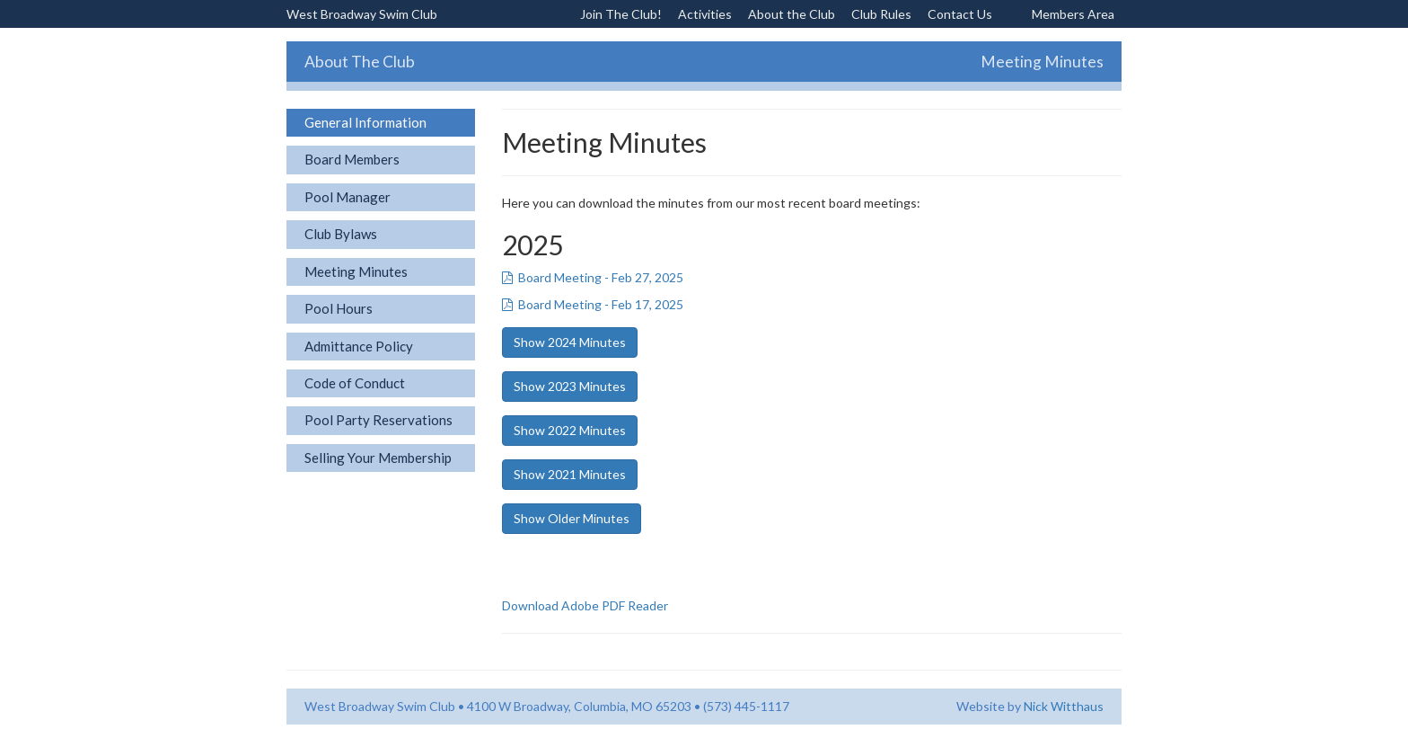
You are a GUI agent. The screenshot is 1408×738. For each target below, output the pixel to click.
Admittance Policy (358, 346)
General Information (365, 122)
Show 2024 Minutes (570, 342)
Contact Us (960, 14)
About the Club (791, 14)
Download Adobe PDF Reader (585, 605)
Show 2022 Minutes (570, 430)
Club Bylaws (340, 234)
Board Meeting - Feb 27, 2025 (592, 277)
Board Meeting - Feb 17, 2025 (592, 304)
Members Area (1073, 14)
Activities (705, 14)
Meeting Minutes (356, 271)
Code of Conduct (354, 383)
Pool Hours (338, 308)
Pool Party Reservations (378, 420)
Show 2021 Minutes (570, 474)
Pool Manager (347, 197)
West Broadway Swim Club (361, 14)
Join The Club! (621, 14)
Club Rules (881, 14)
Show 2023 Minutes (570, 386)
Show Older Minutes (571, 518)
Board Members (352, 159)
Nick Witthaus (1064, 706)
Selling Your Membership (378, 457)
